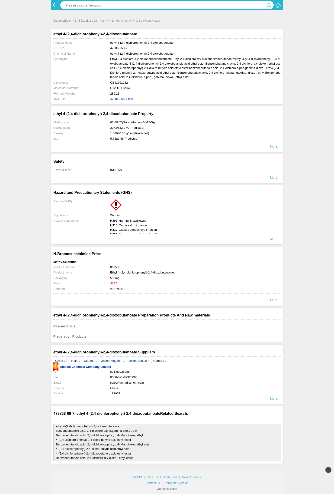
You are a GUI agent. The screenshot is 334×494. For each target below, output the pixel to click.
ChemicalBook (62, 20)
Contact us (152, 483)
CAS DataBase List (86, 20)
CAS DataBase (167, 477)
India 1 (75, 360)
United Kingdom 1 (113, 360)
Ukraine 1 (90, 360)
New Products (191, 477)
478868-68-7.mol (121, 99)
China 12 (61, 360)
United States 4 (139, 360)
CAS (150, 477)
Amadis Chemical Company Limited (82, 367)
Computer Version (176, 483)
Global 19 (159, 360)
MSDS (137, 477)
